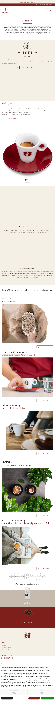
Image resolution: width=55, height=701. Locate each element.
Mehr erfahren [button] (7, 698)
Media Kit (4, 652)
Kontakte (48, 4)
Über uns (4, 645)
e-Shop (46, 9)
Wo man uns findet (6, 647)
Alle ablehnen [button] (34, 698)
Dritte (33, 673)
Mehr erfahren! (46, 347)
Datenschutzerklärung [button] (44, 667)
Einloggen (36, 4)
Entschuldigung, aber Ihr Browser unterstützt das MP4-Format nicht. (27, 87)
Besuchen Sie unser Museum (29, 67)
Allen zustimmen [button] (47, 698)
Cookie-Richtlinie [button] (45, 670)
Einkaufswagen (42, 4)
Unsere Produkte (6, 649)
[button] (53, 658)
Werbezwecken (46, 676)
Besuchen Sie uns (12, 118)
